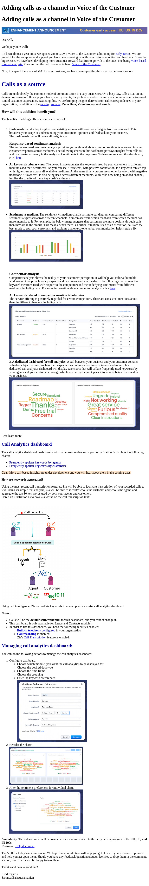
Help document (24, 846)
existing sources (51, 104)
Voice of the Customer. (86, 64)
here (19, 157)
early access (123, 53)
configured (36, 630)
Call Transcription (34, 637)
